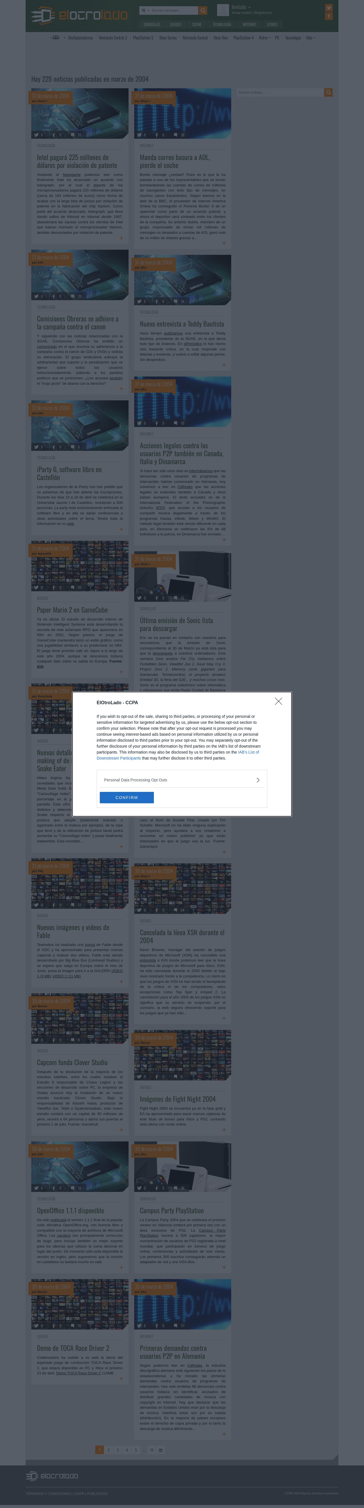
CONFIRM (126, 797)
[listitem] (182, 780)
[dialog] (182, 754)
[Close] (280, 703)
